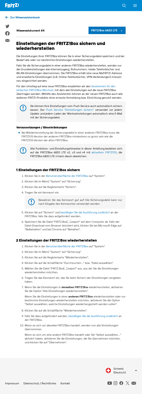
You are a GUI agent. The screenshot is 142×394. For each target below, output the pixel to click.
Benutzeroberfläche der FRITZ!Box (67, 176)
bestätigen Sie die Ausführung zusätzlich (85, 212)
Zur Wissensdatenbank (25, 17)
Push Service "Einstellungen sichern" (70, 109)
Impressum (12, 383)
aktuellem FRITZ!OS (104, 152)
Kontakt (65, 383)
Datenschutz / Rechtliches (39, 383)
